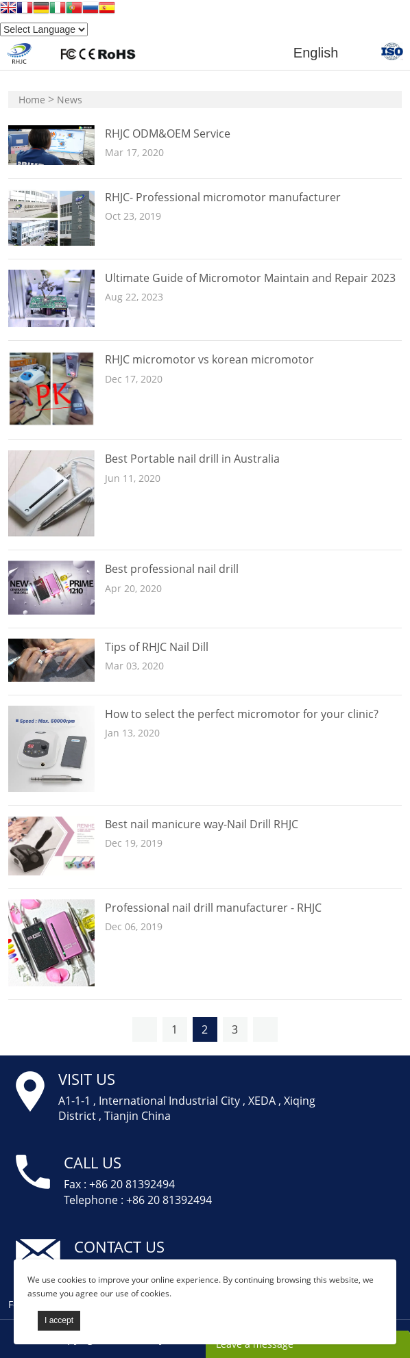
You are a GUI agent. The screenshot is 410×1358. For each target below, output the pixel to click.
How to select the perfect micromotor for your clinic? (241, 713)
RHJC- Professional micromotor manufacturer (223, 197)
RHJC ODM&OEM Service (167, 133)
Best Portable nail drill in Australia (192, 458)
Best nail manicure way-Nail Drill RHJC (201, 824)
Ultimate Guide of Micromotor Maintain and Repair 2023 (250, 277)
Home (32, 99)
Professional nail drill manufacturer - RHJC (213, 907)
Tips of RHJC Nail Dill (156, 646)
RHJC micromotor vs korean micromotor (209, 359)
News (69, 99)
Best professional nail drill (172, 568)
